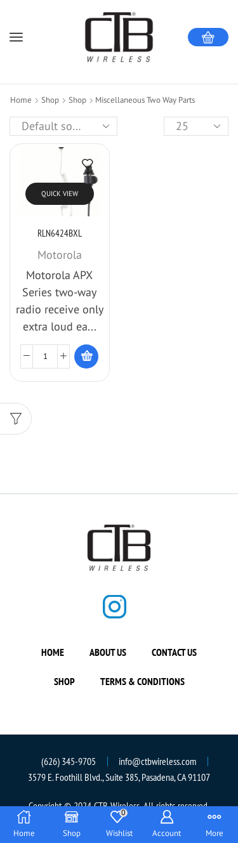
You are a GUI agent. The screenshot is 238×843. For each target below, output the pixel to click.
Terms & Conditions (142, 681)
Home (21, 100)
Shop (50, 100)
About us (107, 652)
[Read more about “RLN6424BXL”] (86, 356)
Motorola (59, 254)
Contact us (174, 652)
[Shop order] (63, 126)
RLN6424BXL (59, 233)
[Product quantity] (45, 356)
